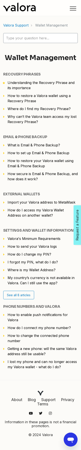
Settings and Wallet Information (38, 230)
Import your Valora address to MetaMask (41, 202)
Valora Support (16, 25)
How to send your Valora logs (32, 246)
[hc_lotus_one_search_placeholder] (40, 38)
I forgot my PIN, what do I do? (33, 262)
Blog (32, 399)
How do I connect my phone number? (39, 328)
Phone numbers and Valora (31, 306)
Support (48, 399)
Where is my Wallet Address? (32, 270)
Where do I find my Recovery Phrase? (39, 109)
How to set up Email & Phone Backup (38, 153)
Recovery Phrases (22, 74)
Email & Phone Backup (25, 137)
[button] (73, 8)
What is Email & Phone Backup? (34, 145)
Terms (42, 404)
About (16, 399)
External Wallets (21, 194)
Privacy (67, 399)
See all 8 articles (18, 295)
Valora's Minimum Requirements (34, 238)
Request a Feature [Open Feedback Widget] (77, 225)
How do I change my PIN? (29, 254)
